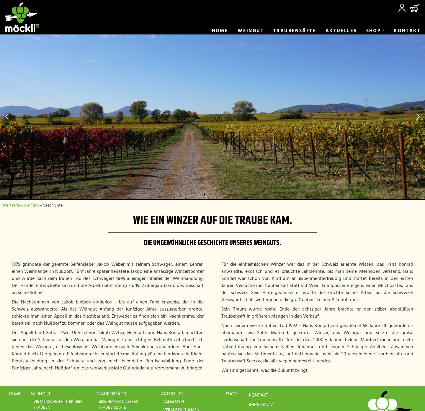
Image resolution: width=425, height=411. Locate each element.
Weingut (251, 30)
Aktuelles (341, 30)
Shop (373, 30)
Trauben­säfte (294, 30)
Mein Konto (402, 8)
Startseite (11, 205)
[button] (6, 117)
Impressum (261, 405)
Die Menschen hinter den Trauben (57, 405)
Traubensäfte (112, 394)
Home (220, 30)
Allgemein (173, 402)
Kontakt (407, 30)
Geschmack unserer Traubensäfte (118, 405)
